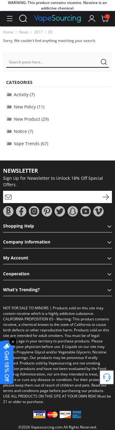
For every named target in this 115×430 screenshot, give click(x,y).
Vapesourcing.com (47, 427)
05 (50, 32)
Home (8, 32)
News (24, 32)
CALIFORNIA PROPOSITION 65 (28, 319)
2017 (38, 32)
